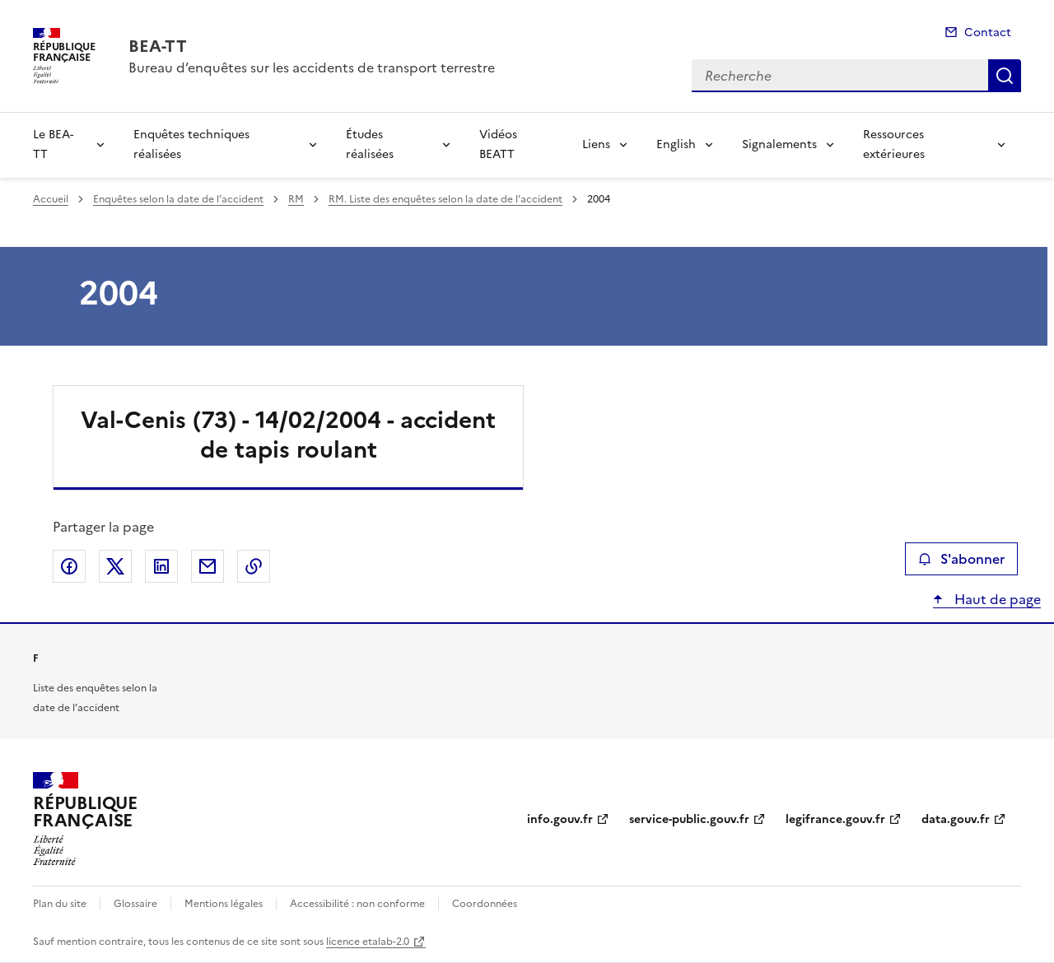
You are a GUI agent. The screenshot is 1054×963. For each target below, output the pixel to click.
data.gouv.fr (955, 819)
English (676, 144)
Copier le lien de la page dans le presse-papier (253, 566)
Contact (987, 32)
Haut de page (996, 599)
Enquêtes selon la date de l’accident (178, 199)
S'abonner (961, 559)
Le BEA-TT (53, 144)
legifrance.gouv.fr (835, 819)
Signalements (779, 144)
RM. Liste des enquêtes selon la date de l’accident (445, 199)
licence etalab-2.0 (367, 941)
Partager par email (207, 566)
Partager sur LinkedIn (161, 566)
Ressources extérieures (894, 144)
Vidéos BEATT (498, 144)
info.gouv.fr (560, 819)
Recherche (1004, 75)
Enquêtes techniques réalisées (191, 144)
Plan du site (59, 903)
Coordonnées (484, 903)
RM (296, 199)
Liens (596, 144)
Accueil (50, 199)
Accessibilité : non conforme (357, 903)
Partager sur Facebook (69, 566)
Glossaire (135, 903)
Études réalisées (370, 144)
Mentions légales (223, 903)
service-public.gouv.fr (689, 819)
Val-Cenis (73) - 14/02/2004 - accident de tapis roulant (288, 434)
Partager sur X (115, 566)
